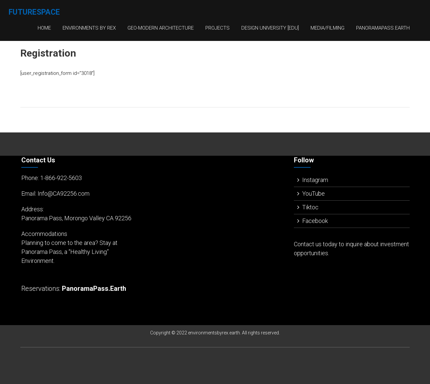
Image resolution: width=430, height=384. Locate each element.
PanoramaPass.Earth (383, 28)
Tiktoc (310, 207)
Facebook (315, 220)
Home (44, 28)
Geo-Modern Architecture (160, 28)
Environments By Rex (89, 28)
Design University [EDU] (270, 28)
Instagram (315, 179)
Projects (217, 28)
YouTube (313, 193)
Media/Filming (327, 28)
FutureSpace (34, 12)
